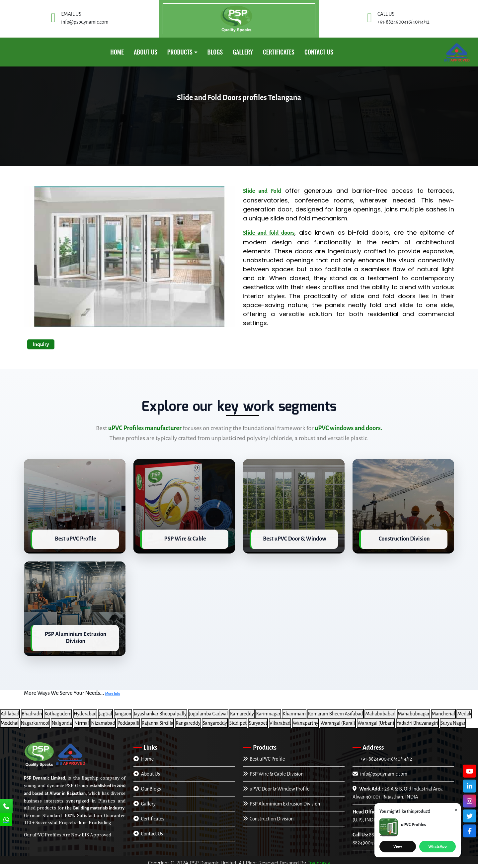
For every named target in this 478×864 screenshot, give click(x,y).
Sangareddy (214, 720)
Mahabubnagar (414, 710)
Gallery (144, 800)
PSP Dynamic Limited (44, 775)
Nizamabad (103, 720)
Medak (464, 710)
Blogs (215, 52)
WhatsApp (437, 846)
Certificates (148, 815)
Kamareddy (242, 710)
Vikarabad (280, 720)
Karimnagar (268, 710)
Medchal (10, 720)
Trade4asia (319, 860)
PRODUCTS (180, 52)
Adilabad (10, 710)
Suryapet (258, 720)
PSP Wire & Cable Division (273, 771)
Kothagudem (57, 710)
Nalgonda (61, 720)
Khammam (294, 710)
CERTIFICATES (278, 52)
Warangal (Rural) (337, 720)
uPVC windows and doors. (348, 428)
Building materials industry (98, 805)
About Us (145, 52)
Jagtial (105, 710)
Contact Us (318, 52)
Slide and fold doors (268, 233)
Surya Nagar (453, 720)
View (397, 846)
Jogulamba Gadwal (208, 710)
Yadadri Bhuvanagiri (417, 720)
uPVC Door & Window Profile (276, 786)
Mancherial (443, 710)
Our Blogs (147, 786)
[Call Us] (6, 807)
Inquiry (41, 344)
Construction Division (268, 815)
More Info (112, 691)
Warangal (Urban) (376, 720)
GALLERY (243, 52)
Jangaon (123, 710)
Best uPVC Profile (264, 756)
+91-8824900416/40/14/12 (385, 756)
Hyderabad (85, 710)
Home (117, 52)
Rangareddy (188, 720)
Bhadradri (32, 710)
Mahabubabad (380, 710)
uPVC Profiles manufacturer (145, 428)
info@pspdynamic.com (380, 771)
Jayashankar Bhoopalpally (160, 710)
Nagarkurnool (35, 720)
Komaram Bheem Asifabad (335, 710)
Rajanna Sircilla (158, 720)
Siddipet (238, 720)
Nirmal (81, 720)
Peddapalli (128, 720)
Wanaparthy (305, 720)
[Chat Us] (6, 820)
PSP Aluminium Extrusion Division (281, 800)
